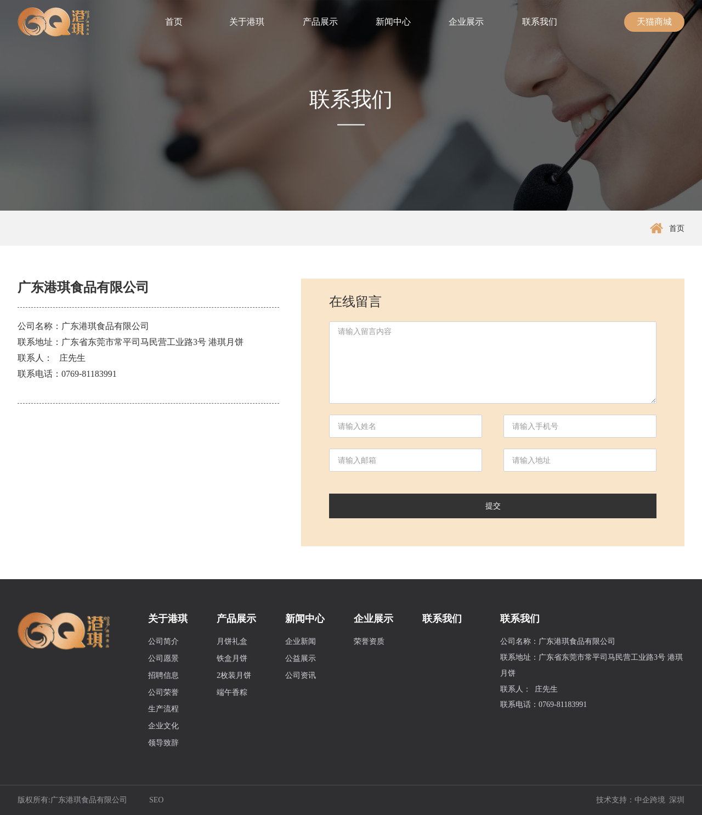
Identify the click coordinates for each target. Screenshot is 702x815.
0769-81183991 (89, 373)
